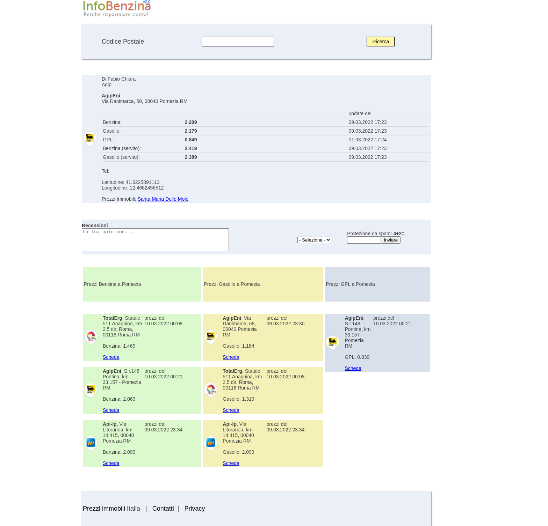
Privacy (194, 508)
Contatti (163, 508)
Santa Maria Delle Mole (163, 199)
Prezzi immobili (104, 508)
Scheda (111, 357)
